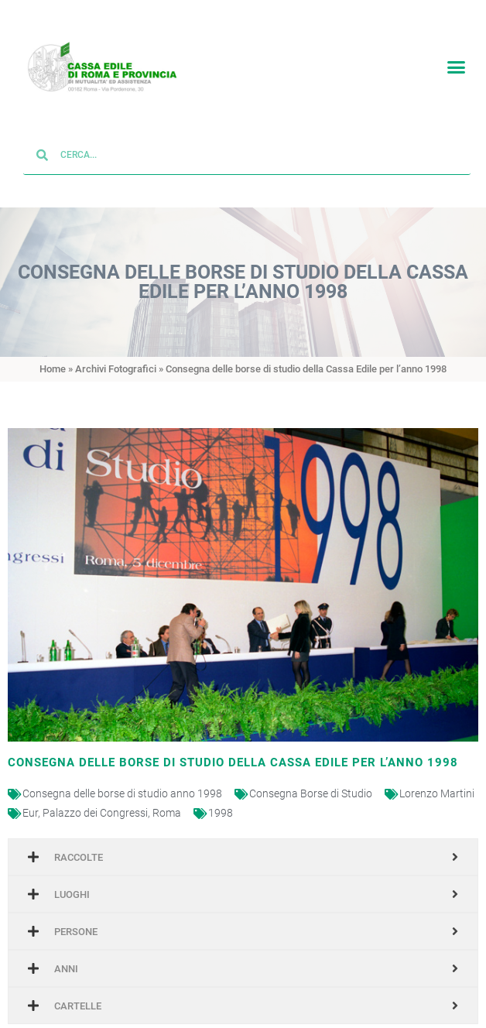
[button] (456, 65)
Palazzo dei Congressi (95, 802)
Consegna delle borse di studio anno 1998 (122, 782)
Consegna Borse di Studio (310, 782)
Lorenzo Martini (436, 782)
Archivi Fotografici (115, 358)
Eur (30, 802)
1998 (220, 802)
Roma (166, 802)
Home (52, 358)
